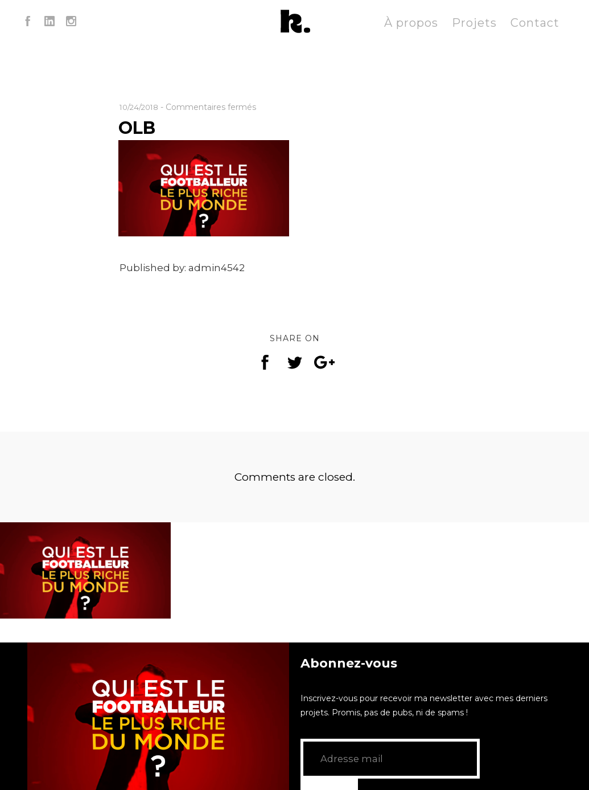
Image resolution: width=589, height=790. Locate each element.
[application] (158, 716)
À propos (411, 23)
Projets (474, 23)
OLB (139, 127)
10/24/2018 (141, 107)
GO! (500, 758)
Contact (534, 23)
